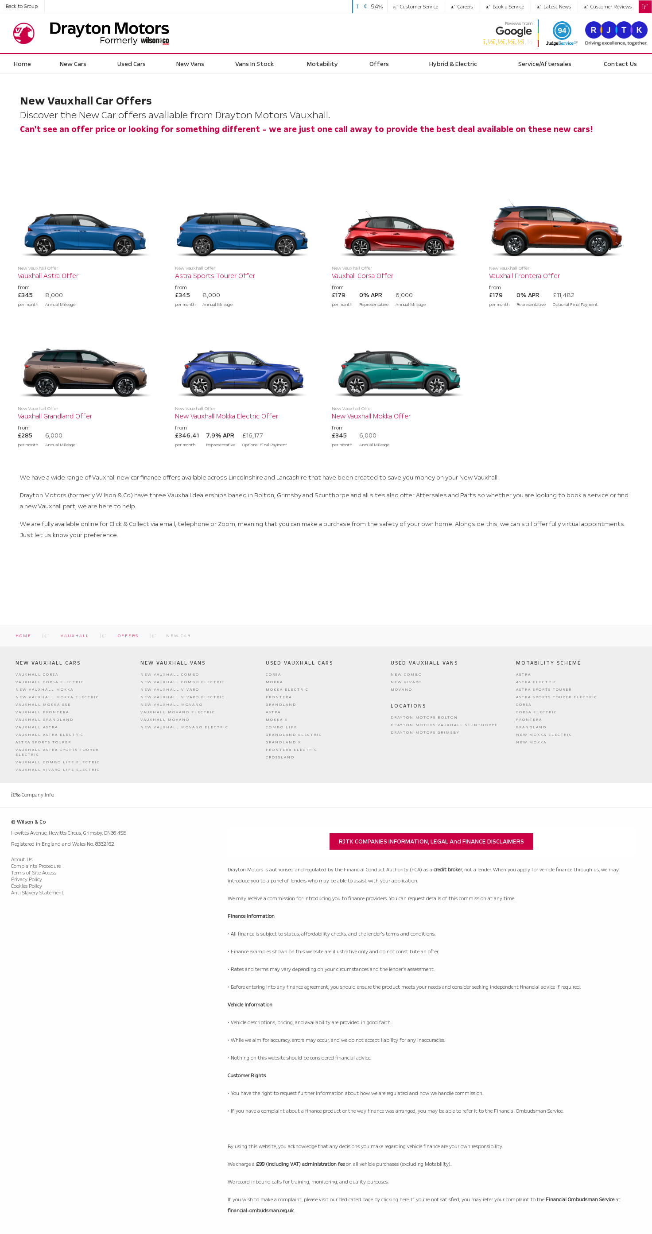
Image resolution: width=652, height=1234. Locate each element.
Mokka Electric (287, 689)
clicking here (395, 1199)
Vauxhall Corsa (37, 674)
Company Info (32, 794)
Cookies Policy (26, 885)
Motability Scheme (548, 663)
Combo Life (281, 727)
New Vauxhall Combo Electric (182, 682)
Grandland (281, 704)
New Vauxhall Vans (173, 663)
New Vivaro (406, 682)
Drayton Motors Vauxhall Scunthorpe (444, 724)
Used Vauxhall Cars (299, 663)
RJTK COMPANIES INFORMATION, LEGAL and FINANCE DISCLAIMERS (431, 841)
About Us (21, 859)
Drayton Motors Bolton (424, 717)
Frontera (279, 697)
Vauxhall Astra (37, 727)
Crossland (280, 757)
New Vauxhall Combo (169, 674)
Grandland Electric (294, 734)
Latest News (554, 7)
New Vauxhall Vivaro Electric (182, 697)
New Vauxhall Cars (48, 663)
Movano (401, 689)
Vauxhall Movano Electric (177, 712)
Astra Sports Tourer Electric (557, 697)
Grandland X (283, 742)
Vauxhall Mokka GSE (43, 704)
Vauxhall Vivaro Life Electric (58, 769)
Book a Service (505, 7)
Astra (273, 712)
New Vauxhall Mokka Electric (57, 697)
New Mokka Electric (544, 734)
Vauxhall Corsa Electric (50, 682)
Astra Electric (536, 682)
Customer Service (415, 7)
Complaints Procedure (36, 866)
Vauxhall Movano (165, 719)
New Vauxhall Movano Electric (184, 727)
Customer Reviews (608, 7)
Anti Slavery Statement (37, 892)
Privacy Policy (26, 879)
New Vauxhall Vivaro (169, 689)
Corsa (273, 674)
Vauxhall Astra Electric (50, 734)
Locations (408, 705)
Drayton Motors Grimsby (425, 732)
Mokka (274, 682)
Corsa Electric (536, 712)
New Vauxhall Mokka (45, 689)
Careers (462, 7)
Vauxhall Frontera (42, 712)
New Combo (406, 674)
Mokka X (277, 719)
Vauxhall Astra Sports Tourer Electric (57, 752)
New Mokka (531, 742)
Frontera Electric (292, 749)
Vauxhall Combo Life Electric (58, 762)
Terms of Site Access (33, 872)
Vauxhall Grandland (45, 719)
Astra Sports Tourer (43, 742)
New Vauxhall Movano (171, 704)
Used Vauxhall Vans (424, 663)
